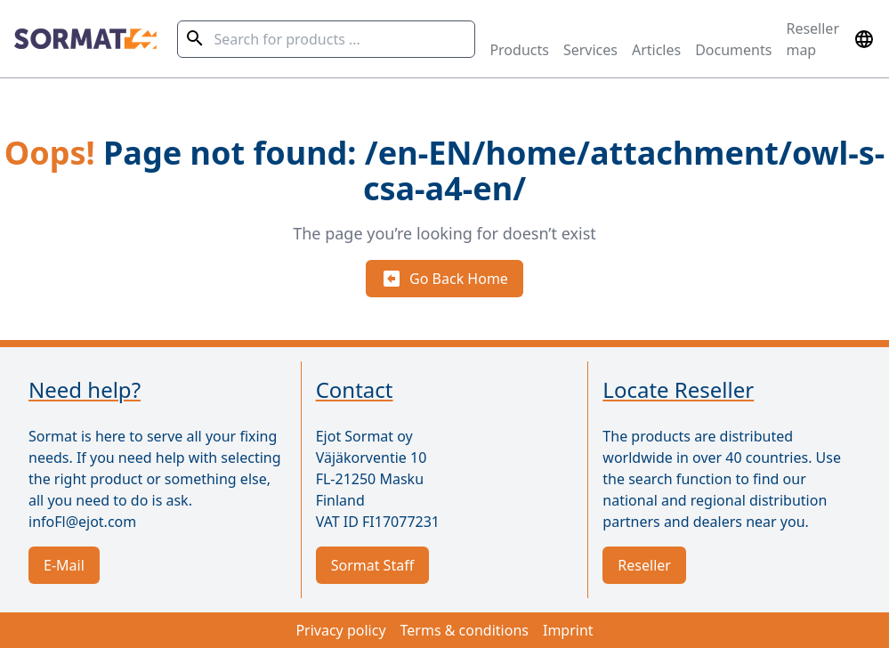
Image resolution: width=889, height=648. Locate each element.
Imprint (568, 630)
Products (519, 50)
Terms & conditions (464, 630)
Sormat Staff (373, 565)
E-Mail (64, 565)
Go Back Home (444, 278)
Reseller (644, 565)
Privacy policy (340, 630)
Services (590, 50)
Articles (656, 50)
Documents (733, 50)
